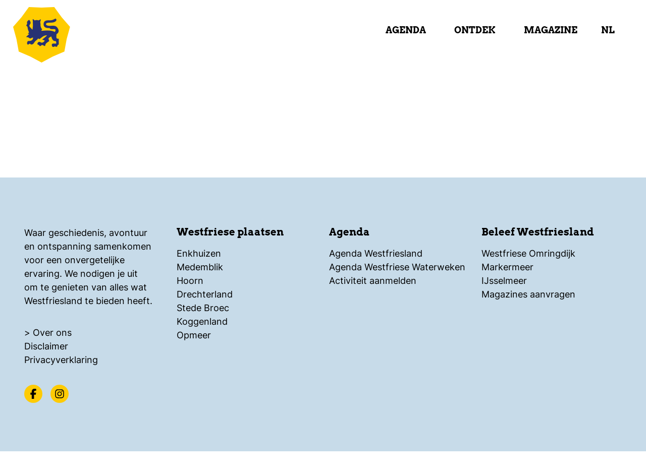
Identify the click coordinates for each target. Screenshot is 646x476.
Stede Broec (203, 308)
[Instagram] (59, 394)
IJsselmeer (504, 280)
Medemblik (200, 267)
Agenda (406, 30)
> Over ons (48, 332)
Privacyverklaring (61, 359)
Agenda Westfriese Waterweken (397, 267)
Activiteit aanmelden (372, 280)
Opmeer (194, 335)
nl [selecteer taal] (608, 30)
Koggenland (202, 321)
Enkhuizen (199, 253)
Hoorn (190, 280)
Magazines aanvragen (528, 294)
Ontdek (475, 30)
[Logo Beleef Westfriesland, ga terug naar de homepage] (70, 33)
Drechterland (205, 294)
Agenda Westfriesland (375, 253)
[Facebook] (33, 394)
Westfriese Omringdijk (528, 253)
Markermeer (507, 267)
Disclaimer (46, 346)
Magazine (550, 30)
